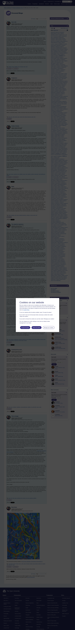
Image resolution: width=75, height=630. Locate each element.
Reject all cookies (36, 327)
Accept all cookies (25, 327)
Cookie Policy (26, 309)
